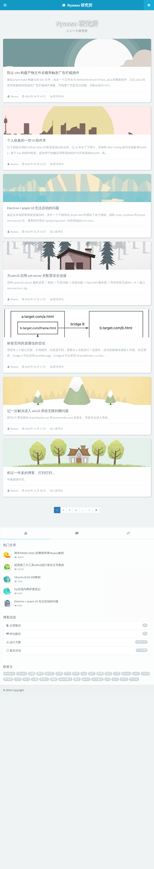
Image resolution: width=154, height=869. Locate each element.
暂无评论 (57, 121)
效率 (100, 847)
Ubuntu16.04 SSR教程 (27, 751)
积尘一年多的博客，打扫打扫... (31, 646)
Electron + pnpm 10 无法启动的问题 (33, 282)
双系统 (8, 853)
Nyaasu (14, 121)
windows (9, 847)
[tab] (25, 707)
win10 (86, 853)
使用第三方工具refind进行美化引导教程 (39, 739)
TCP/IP (134, 853)
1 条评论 (56, 577)
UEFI (26, 853)
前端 (31, 847)
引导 (17, 853)
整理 (40, 847)
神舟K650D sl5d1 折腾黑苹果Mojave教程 (39, 727)
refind (145, 847)
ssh (107, 853)
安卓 (75, 847)
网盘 (53, 853)
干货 (116, 847)
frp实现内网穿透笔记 (27, 763)
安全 (115, 853)
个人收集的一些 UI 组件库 (26, 190)
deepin (126, 847)
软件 (91, 847)
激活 (76, 853)
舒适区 (49, 847)
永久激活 (97, 853)
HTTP (124, 853)
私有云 (44, 853)
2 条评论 (56, 306)
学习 (67, 847)
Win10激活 (65, 853)
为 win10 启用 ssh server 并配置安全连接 (37, 375)
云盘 (34, 853)
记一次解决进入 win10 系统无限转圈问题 (38, 560)
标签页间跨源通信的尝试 (26, 467)
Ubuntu (21, 847)
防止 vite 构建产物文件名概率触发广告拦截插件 (43, 97)
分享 (59, 847)
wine (136, 847)
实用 (108, 847)
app (84, 847)
